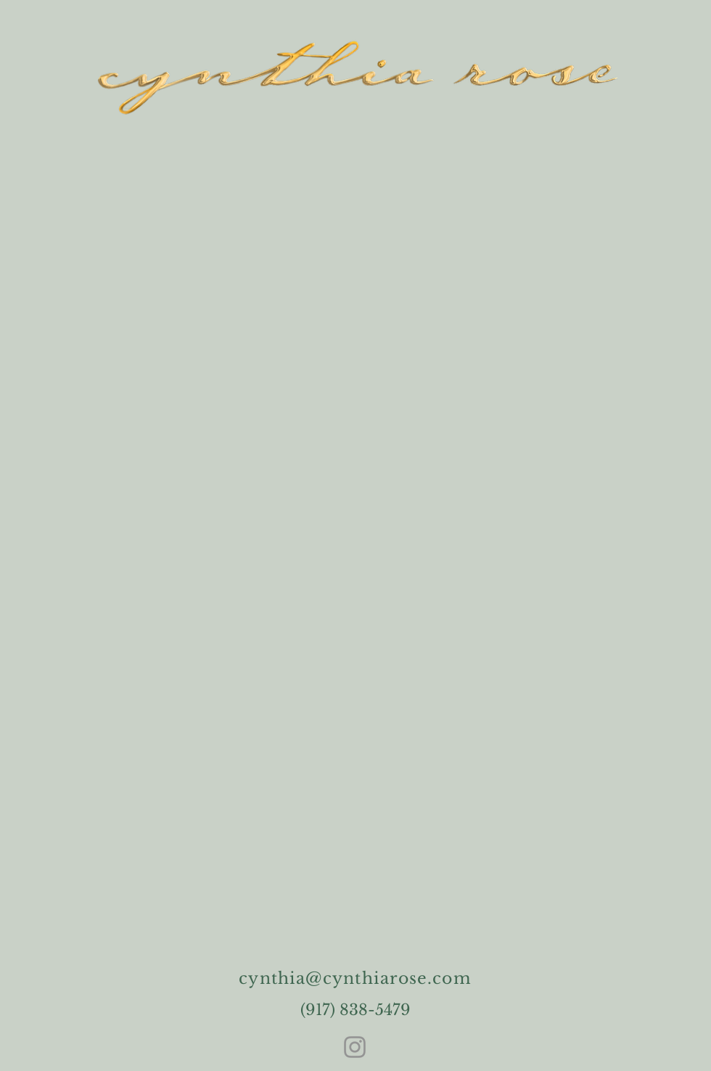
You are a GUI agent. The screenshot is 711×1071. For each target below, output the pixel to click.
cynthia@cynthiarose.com (355, 978)
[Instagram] (354, 1047)
